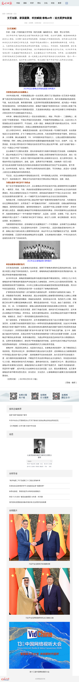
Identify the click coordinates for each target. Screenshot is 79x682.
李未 (46, 466)
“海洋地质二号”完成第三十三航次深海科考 (24, 480)
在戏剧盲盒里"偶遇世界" (35, 486)
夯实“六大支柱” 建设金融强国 (20, 497)
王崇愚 (50, 464)
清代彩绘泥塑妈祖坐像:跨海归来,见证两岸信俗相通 (27, 502)
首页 (3, 14)
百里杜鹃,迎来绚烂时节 (17, 486)
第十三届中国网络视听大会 (39, 672)
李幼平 (29, 464)
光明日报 (9, 14)
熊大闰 (46, 464)
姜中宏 (29, 466)
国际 (25, 3)
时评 (32, 3)
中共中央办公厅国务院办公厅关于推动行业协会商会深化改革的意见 (34, 420)
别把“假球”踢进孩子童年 (18, 415)
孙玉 (41, 464)
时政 (18, 3)
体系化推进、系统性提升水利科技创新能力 (24, 491)
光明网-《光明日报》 (35, 23)
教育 (59, 3)
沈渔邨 (33, 466)
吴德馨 (37, 464)
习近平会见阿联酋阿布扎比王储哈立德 (39, 618)
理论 (39, 3)
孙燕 (50, 466)
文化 (46, 3)
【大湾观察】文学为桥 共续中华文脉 (22, 426)
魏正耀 (33, 464)
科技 (52, 3)
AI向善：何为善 (37, 497)
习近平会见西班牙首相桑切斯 (39, 564)
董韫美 (41, 466)
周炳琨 (37, 466)
